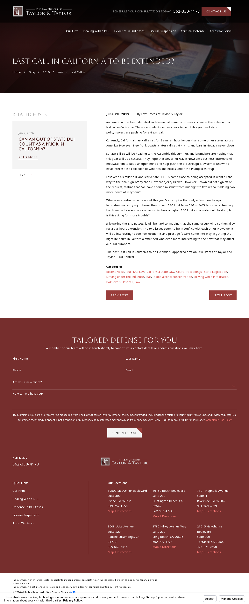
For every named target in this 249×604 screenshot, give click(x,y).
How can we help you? (27, 395)
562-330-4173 (186, 11)
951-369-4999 (207, 506)
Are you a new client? (27, 384)
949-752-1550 (118, 506)
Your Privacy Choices (60, 592)
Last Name (132, 360)
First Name (20, 360)
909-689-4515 (118, 547)
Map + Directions (120, 511)
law (137, 282)
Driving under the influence (125, 277)
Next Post (223, 295)
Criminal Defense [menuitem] (193, 31)
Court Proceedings (189, 272)
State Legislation (215, 272)
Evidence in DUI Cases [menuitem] (129, 31)
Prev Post (120, 295)
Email (129, 372)
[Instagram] (234, 463)
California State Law (160, 272)
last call (128, 282)
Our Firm (18, 490)
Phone (16, 372)
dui (129, 272)
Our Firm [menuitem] (72, 31)
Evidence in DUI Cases (27, 507)
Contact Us (218, 10)
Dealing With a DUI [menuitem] (96, 31)
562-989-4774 (162, 511)
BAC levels (113, 282)
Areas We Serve (23, 523)
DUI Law (138, 272)
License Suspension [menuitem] (162, 31)
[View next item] (31, 175)
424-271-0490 (207, 547)
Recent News (115, 272)
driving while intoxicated (211, 277)
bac (148, 277)
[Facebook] (225, 463)
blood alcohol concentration (172, 277)
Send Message (127, 433)
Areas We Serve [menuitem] (221, 31)
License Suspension (25, 515)
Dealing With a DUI (25, 499)
